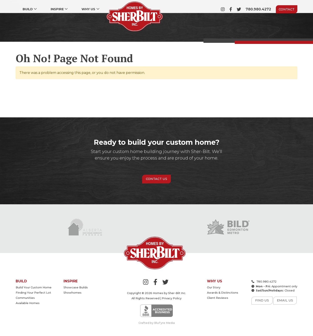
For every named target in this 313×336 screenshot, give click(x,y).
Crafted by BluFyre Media (156, 322)
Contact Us (156, 179)
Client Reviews (217, 297)
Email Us (285, 300)
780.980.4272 (258, 9)
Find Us (262, 300)
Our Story (213, 287)
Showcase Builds (75, 287)
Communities (25, 297)
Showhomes (72, 292)
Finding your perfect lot (33, 292)
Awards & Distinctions (222, 292)
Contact (287, 9)
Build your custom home (34, 287)
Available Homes (28, 303)
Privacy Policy (171, 298)
